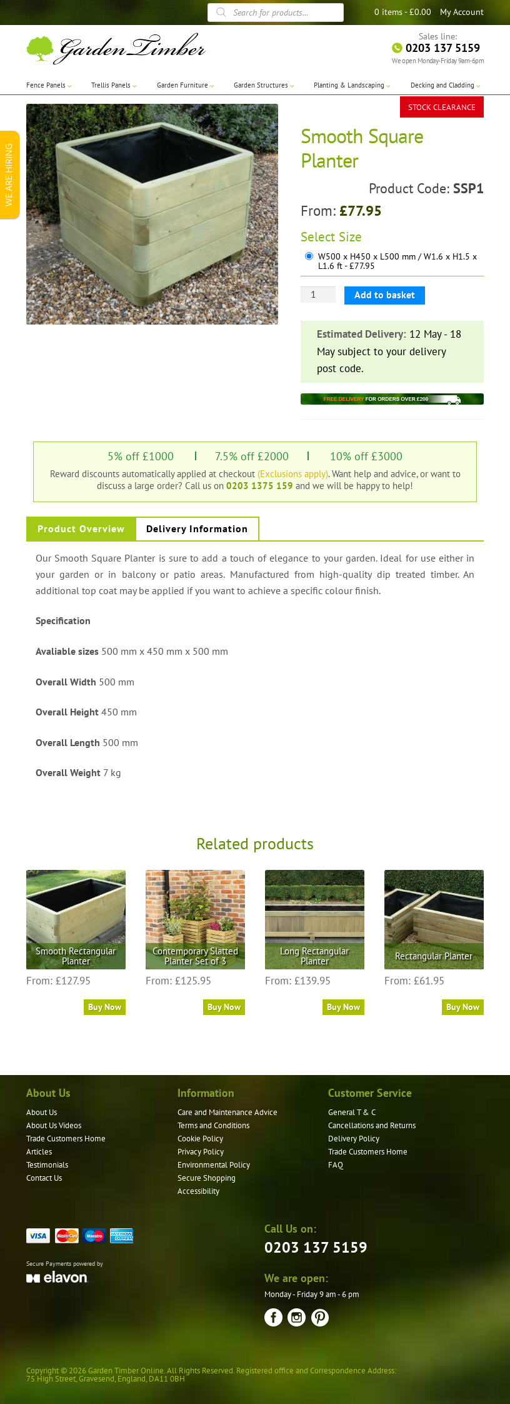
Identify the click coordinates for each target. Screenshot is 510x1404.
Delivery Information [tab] (197, 528)
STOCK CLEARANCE (442, 106)
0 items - (402, 12)
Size (350, 236)
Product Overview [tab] (81, 528)
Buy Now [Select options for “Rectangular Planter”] (462, 1007)
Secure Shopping (207, 1178)
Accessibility (198, 1191)
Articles (39, 1151)
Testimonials (47, 1164)
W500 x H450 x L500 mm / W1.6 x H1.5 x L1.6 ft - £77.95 (397, 261)
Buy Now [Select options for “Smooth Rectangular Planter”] (104, 1007)
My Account (462, 12)
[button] (259, 123)
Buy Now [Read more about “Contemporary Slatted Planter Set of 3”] (224, 1007)
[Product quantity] (318, 294)
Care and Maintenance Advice (228, 1112)
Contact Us (44, 1178)
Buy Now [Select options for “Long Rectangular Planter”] (343, 1007)
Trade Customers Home (66, 1138)
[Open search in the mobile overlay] (276, 12)
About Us (41, 1112)
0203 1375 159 (259, 485)
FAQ (335, 1164)
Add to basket (384, 294)
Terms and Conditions (213, 1125)
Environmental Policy (214, 1164)
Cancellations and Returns (372, 1125)
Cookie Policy (200, 1138)
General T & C (352, 1112)
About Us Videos (53, 1125)
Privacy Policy (201, 1151)
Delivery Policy (353, 1138)
